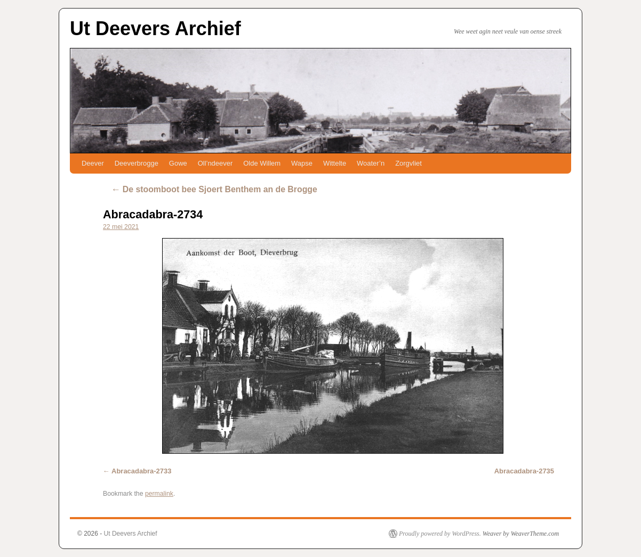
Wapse (302, 163)
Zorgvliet (408, 163)
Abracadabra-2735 (524, 471)
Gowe (178, 163)
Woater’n (370, 163)
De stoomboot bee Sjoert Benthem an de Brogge (214, 189)
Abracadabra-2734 (153, 214)
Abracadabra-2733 (141, 471)
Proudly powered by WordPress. (440, 533)
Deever (93, 163)
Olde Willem (262, 163)
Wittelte (334, 163)
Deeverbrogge (136, 163)
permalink (159, 493)
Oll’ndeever (215, 163)
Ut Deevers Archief (155, 28)
